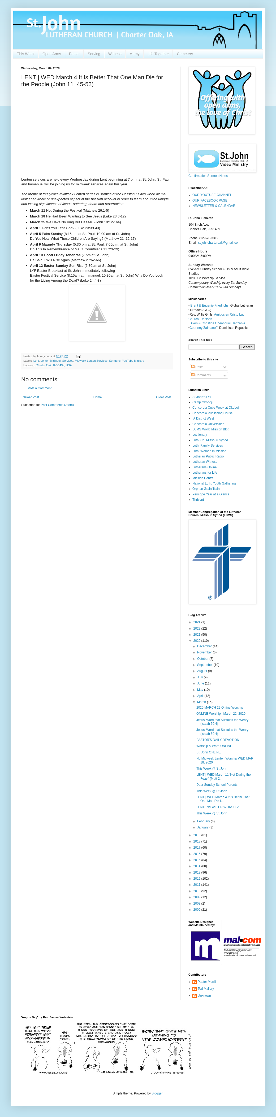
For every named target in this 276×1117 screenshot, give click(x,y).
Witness (115, 54)
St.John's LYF (202, 397)
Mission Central (203, 478)
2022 (197, 628)
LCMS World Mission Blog (210, 429)
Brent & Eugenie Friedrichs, (210, 305)
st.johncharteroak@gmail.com (219, 243)
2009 (197, 897)
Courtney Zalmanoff (203, 328)
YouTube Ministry (133, 360)
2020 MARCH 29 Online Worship (219, 707)
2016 (197, 854)
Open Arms (51, 54)
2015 (197, 860)
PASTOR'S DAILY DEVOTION (217, 740)
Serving (94, 54)
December (205, 646)
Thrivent (198, 499)
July (200, 677)
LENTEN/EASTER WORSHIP (217, 807)
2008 (197, 903)
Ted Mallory (206, 989)
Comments (201, 375)
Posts (197, 367)
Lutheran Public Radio (208, 456)
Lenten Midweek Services (57, 360)
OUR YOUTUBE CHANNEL (212, 195)
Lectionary (199, 435)
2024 (197, 622)
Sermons (114, 360)
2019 (197, 835)
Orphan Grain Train (206, 489)
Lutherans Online (204, 467)
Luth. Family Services (207, 445)
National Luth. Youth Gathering (214, 483)
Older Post (163, 397)
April (200, 696)
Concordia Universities (208, 424)
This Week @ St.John (211, 768)
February (204, 821)
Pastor (74, 54)
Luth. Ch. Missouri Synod (210, 440)
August (202, 671)
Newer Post (31, 397)
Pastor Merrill (207, 982)
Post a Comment (39, 388)
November (205, 652)
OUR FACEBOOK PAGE (209, 200)
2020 (197, 641)
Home (97, 397)
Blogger (157, 1093)
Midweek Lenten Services (91, 360)
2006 (197, 909)
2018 (197, 841)
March (202, 702)
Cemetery (185, 54)
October (203, 659)
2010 (197, 891)
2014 (197, 866)
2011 (197, 885)
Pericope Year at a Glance (210, 494)
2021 (197, 634)
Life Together (158, 54)
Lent (36, 360)
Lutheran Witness (204, 462)
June (201, 683)
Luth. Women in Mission (209, 451)
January (203, 827)
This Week (25, 54)
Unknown (204, 995)
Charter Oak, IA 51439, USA (54, 365)
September (205, 665)
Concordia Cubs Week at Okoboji (215, 407)
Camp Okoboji (202, 402)
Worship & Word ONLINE (214, 746)
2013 (197, 872)
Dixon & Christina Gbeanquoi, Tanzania (217, 323)
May (200, 690)
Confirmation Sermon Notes (208, 176)
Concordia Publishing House (212, 413)
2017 (197, 847)
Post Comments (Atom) (57, 405)
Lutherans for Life (204, 472)
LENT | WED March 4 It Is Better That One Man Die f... (222, 799)
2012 (197, 878)
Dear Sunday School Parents (217, 785)
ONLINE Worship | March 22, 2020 (220, 713)
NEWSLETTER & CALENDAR (213, 206)
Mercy (135, 54)
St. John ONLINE (208, 752)
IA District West (203, 418)
